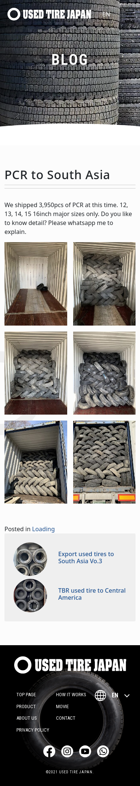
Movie (62, 706)
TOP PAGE (26, 694)
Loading (43, 529)
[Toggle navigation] (130, 14)
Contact (65, 718)
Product (26, 706)
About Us (26, 718)
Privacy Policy (32, 730)
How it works (71, 694)
